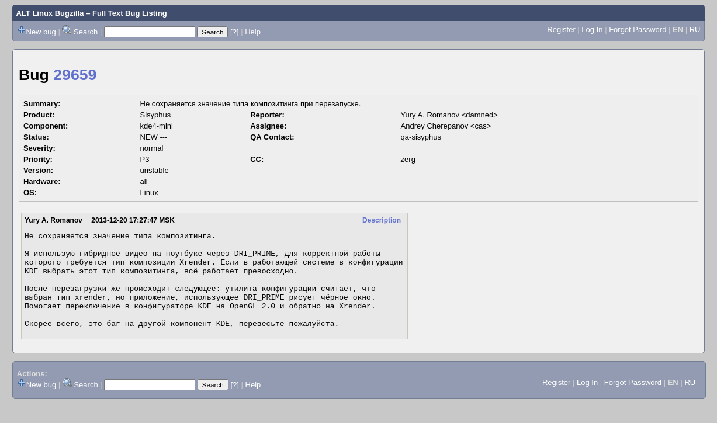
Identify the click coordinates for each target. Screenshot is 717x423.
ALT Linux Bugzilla (50, 13)
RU (695, 29)
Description (381, 220)
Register (561, 29)
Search (86, 31)
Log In (591, 29)
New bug (41, 31)
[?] (234, 31)
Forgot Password (637, 29)
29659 (74, 75)
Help (253, 31)
